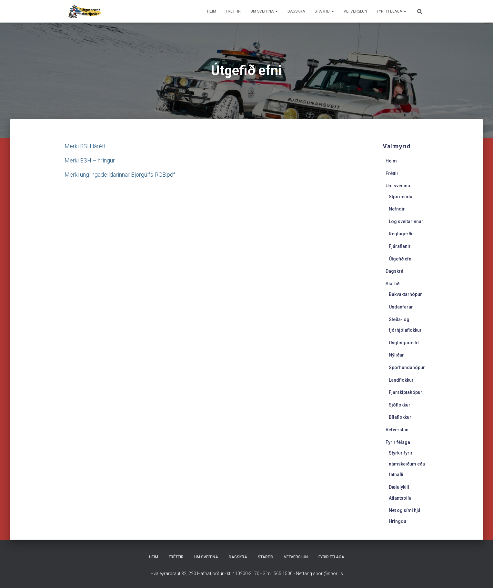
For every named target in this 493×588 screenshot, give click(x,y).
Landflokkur (401, 380)
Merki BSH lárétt (85, 146)
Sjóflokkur (399, 404)
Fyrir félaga (391, 11)
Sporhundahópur (407, 367)
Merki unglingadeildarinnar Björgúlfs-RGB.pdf (120, 174)
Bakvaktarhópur (405, 294)
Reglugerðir (401, 233)
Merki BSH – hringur (90, 160)
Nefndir (397, 208)
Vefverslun (355, 11)
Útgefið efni (401, 258)
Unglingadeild (404, 342)
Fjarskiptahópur (405, 392)
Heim (211, 11)
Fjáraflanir (400, 246)
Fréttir (233, 11)
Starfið (324, 11)
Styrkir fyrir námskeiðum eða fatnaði (407, 463)
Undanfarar (401, 306)
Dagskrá (296, 11)
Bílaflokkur (400, 417)
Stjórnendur (401, 196)
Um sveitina (264, 11)
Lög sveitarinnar (406, 221)
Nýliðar (396, 355)
